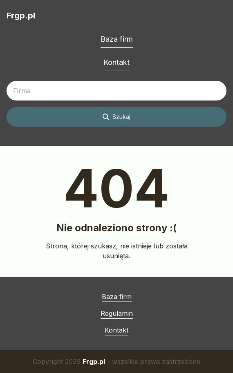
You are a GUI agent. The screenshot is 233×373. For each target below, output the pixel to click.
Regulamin (117, 313)
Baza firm (117, 39)
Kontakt (116, 62)
